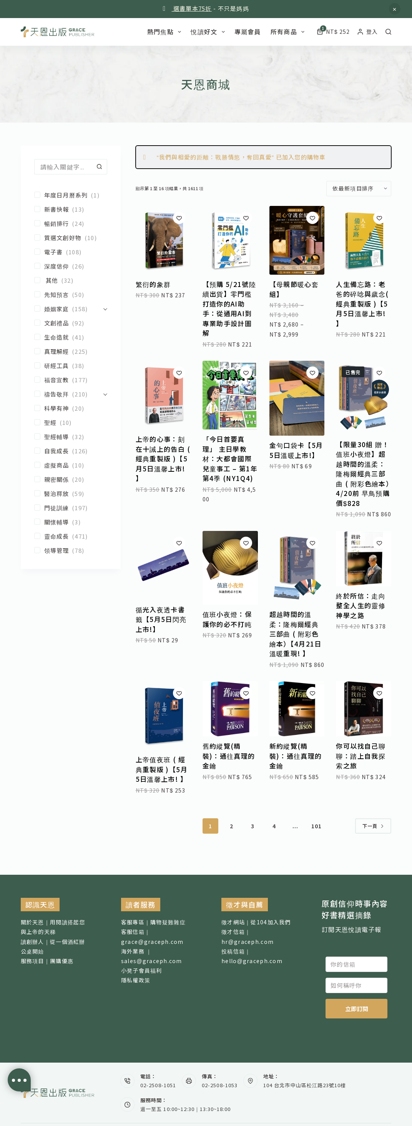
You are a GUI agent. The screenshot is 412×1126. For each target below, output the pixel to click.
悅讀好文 (209, 31)
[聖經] (70, 422)
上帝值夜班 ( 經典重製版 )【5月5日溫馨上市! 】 (162, 769)
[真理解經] (70, 351)
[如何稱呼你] (356, 985)
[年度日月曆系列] (70, 195)
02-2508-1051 (158, 1085)
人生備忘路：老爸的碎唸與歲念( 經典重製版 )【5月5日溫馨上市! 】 (362, 303)
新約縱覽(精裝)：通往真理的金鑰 (295, 755)
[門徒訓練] (70, 507)
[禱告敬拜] (67, 394)
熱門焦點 (165, 31)
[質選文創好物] (70, 237)
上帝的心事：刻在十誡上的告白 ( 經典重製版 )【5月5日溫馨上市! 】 (163, 458)
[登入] (367, 31)
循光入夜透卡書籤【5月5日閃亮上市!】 (161, 619)
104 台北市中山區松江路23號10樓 (304, 1085)
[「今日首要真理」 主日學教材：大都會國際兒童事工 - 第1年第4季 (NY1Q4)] (230, 395)
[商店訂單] (358, 188)
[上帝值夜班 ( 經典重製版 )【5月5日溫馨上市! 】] (163, 715)
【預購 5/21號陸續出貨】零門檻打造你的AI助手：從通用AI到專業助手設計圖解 (229, 308)
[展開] (105, 308)
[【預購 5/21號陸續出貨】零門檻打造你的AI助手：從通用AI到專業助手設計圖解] (230, 240)
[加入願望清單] (179, 218)
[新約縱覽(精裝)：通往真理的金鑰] (297, 708)
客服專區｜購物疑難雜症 (153, 922)
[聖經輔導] (70, 436)
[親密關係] (70, 479)
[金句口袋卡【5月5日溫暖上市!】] (297, 398)
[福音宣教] (70, 380)
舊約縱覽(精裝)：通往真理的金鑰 (229, 755)
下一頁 (373, 826)
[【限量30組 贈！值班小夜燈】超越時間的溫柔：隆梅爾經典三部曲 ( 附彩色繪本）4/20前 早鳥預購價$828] (363, 398)
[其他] (70, 280)
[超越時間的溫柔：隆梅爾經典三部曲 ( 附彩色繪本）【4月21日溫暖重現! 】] (297, 568)
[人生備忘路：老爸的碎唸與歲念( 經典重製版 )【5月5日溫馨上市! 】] (363, 240)
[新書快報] (70, 209)
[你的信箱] (356, 964)
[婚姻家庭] (67, 308)
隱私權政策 (135, 980)
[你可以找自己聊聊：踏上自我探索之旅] (363, 708)
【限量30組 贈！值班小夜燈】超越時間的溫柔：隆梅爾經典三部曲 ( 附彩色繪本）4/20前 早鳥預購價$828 (363, 473)
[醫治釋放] (70, 493)
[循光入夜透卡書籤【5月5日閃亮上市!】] (163, 565)
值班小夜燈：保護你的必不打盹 (227, 619)
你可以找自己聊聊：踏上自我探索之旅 (360, 755)
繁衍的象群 (153, 284)
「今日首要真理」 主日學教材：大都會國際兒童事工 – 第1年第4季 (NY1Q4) (230, 458)
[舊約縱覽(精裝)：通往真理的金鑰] (230, 708)
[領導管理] (70, 550)
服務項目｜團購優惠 (47, 961)
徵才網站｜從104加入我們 (256, 922)
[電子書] (70, 252)
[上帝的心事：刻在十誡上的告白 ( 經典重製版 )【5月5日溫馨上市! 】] (163, 395)
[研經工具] (70, 365)
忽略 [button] (394, 9)
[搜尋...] (63, 166)
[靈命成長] (70, 536)
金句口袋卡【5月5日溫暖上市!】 (296, 450)
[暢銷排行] (70, 223)
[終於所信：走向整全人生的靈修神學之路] (363, 558)
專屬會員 (247, 31)
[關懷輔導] (70, 522)
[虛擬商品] (70, 465)
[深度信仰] (70, 266)
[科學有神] (70, 408)
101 (316, 826)
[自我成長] (70, 451)
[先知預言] (70, 294)
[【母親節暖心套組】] (297, 240)
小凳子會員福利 (141, 970)
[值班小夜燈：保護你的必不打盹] (230, 568)
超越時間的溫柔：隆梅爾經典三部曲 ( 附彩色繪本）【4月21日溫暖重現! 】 (295, 633)
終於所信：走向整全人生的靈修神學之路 (360, 605)
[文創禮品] (70, 323)
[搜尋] (388, 32)
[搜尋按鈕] (99, 166)
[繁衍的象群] (163, 240)
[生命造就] (70, 337)
